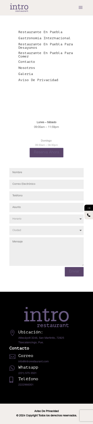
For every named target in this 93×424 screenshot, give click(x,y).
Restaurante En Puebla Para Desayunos (45, 45)
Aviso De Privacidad (38, 80)
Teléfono (28, 379)
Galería (25, 74)
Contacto (26, 62)
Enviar (74, 272)
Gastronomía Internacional (44, 38)
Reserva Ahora (46, 153)
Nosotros (26, 68)
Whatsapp (28, 367)
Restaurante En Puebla (40, 32)
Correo (25, 355)
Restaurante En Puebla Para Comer (45, 54)
